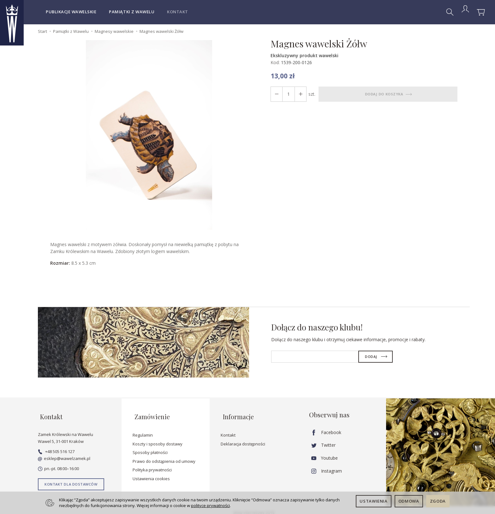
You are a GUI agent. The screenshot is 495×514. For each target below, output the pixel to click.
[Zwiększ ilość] (276, 94)
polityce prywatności (210, 505)
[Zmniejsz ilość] (298, 94)
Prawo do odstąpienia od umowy (164, 456)
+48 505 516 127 (56, 447)
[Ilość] (287, 94)
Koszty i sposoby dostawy (157, 439)
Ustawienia (374, 501)
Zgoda (438, 501)
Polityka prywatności (152, 465)
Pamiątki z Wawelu (131, 12)
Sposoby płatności (150, 448)
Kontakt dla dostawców (71, 479)
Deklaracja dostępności (243, 439)
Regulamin (143, 430)
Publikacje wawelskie (71, 12)
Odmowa (408, 501)
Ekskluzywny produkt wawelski (304, 55)
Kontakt (177, 12)
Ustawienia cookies (151, 474)
